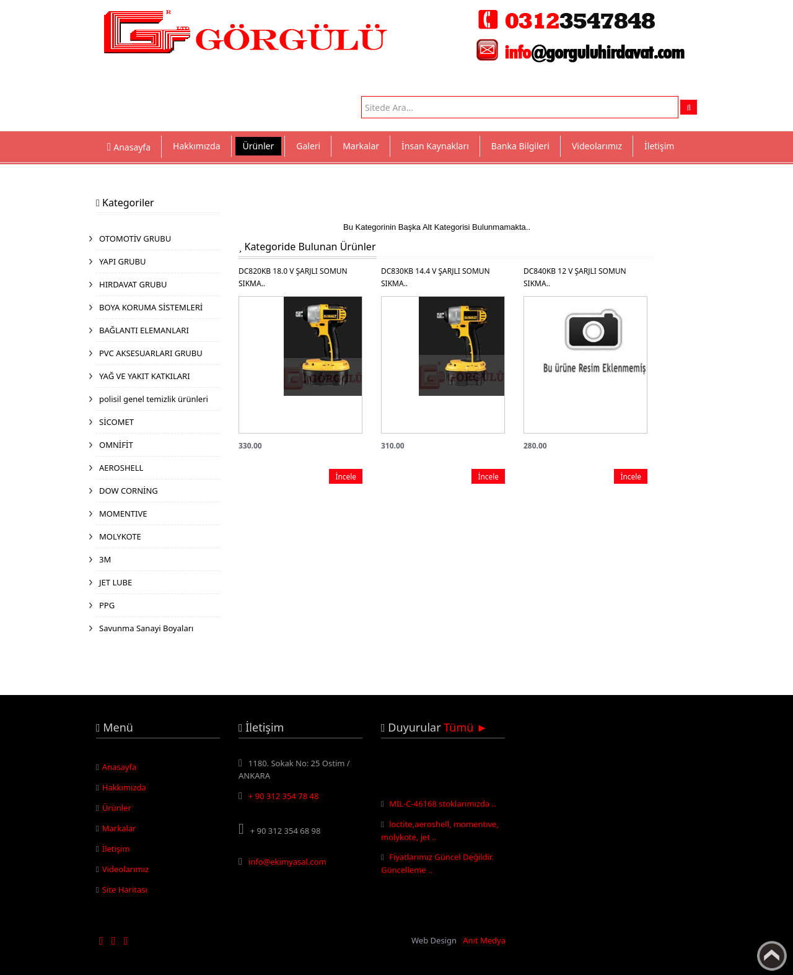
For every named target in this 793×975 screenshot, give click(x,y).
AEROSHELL (121, 467)
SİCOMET (116, 421)
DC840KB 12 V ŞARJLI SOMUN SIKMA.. (575, 277)
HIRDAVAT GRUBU (133, 284)
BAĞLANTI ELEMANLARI (144, 330)
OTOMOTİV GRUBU (135, 238)
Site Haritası (124, 889)
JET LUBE (115, 582)
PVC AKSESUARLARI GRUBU (151, 353)
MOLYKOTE (120, 536)
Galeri (308, 146)
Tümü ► (466, 727)
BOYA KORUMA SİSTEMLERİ (151, 307)
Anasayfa (119, 766)
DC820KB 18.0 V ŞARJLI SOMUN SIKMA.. (293, 277)
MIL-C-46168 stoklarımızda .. (442, 805)
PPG (107, 605)
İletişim (659, 146)
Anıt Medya (484, 940)
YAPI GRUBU (122, 261)
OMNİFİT (116, 444)
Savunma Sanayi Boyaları (146, 628)
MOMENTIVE (123, 513)
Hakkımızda (197, 146)
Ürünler (258, 146)
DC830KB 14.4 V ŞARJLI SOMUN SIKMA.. (435, 277)
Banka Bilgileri (520, 146)
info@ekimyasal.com (287, 861)
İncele (345, 476)
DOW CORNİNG (128, 490)
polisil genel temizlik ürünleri (153, 398)
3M (105, 559)
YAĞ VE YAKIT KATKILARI (144, 376)
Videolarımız (597, 146)
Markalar (361, 146)
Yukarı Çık (772, 956)
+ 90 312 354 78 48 (283, 796)
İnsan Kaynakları (435, 146)
